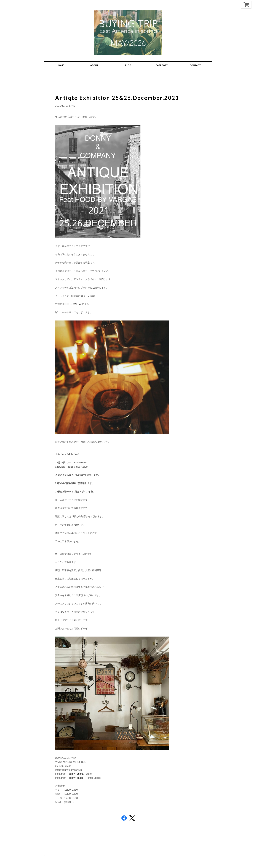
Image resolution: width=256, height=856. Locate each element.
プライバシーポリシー (53, 850)
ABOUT (94, 58)
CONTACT (195, 58)
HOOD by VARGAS (72, 297)
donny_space (76, 771)
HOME (60, 58)
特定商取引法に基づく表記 (79, 850)
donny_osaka (76, 767)
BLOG (128, 58)
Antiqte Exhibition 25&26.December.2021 (122, 91)
